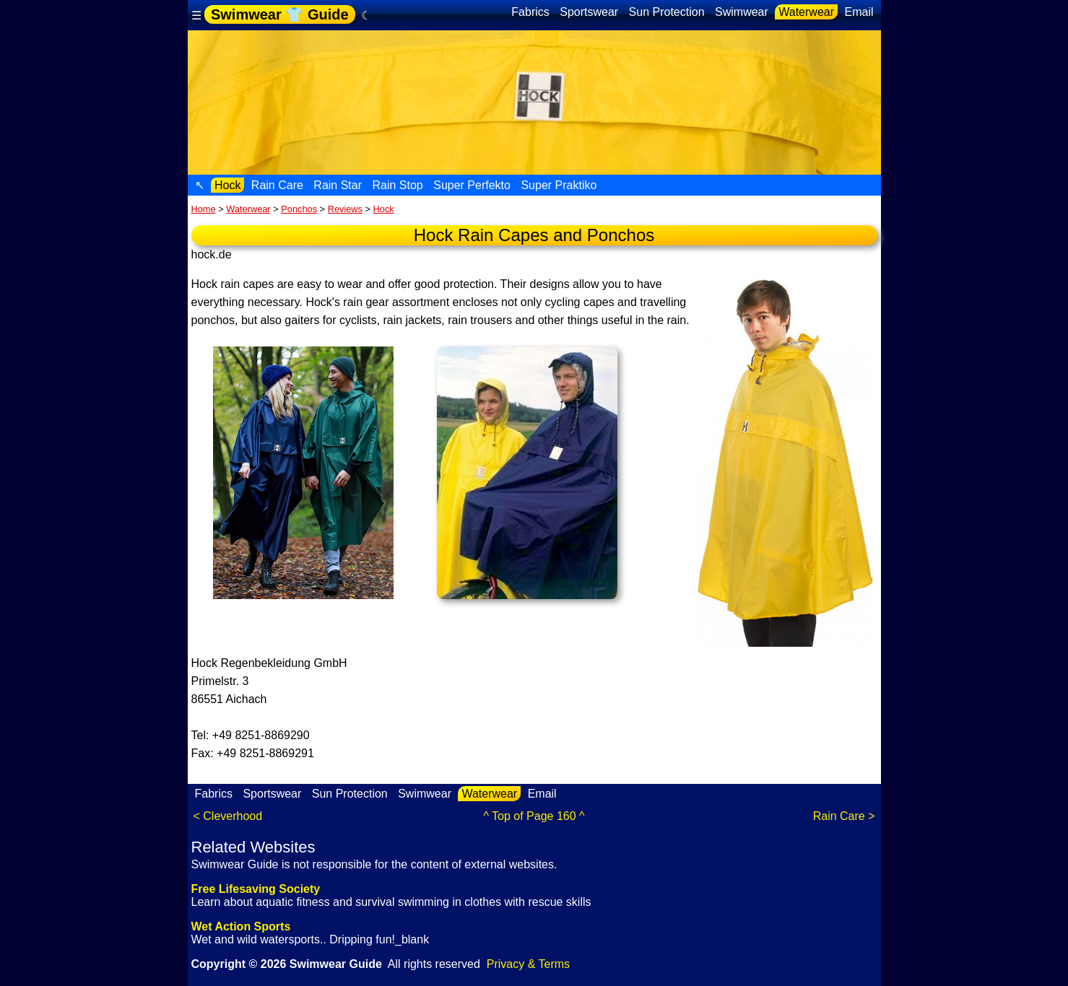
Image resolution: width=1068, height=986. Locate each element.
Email (858, 12)
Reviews (345, 209)
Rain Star (337, 185)
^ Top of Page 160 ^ (533, 816)
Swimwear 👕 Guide (280, 14)
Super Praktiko (558, 185)
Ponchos (299, 209)
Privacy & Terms (528, 964)
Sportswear (589, 12)
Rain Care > (844, 816)
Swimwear (741, 12)
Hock (227, 185)
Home (203, 209)
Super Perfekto (472, 185)
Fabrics (530, 12)
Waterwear (806, 12)
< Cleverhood (228, 816)
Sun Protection (667, 12)
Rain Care (277, 185)
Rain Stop (398, 185)
